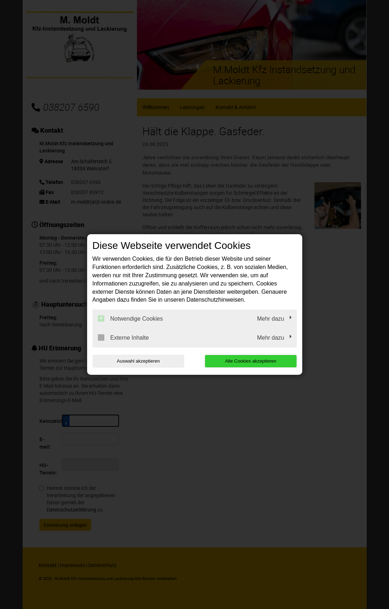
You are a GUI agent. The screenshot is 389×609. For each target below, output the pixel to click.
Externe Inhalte (123, 337)
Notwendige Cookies (130, 318)
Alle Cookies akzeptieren (250, 361)
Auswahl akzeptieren (138, 361)
